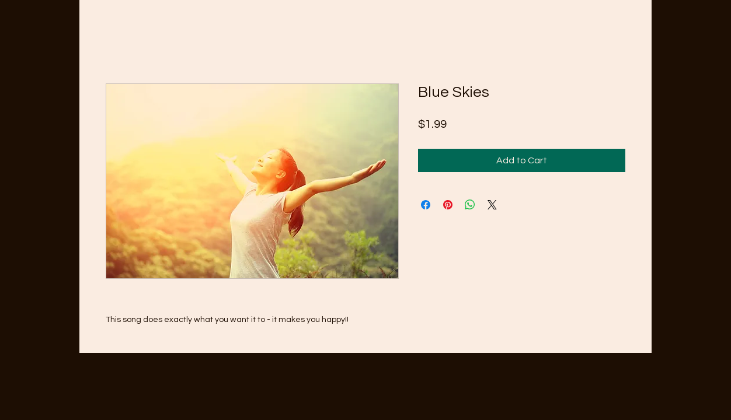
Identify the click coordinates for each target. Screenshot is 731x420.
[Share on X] (492, 205)
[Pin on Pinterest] (448, 205)
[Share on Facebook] (426, 205)
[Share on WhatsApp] (470, 205)
